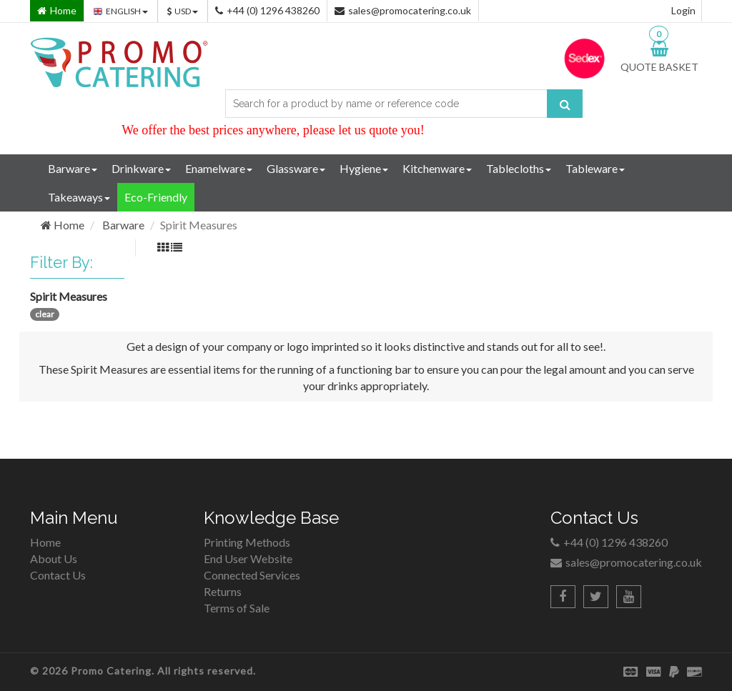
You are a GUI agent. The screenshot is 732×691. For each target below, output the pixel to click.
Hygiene (364, 168)
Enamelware (218, 168)
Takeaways (79, 197)
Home (62, 225)
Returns (223, 591)
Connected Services (252, 575)
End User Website (248, 558)
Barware (72, 168)
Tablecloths (518, 168)
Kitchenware (437, 168)
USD (182, 11)
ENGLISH (121, 11)
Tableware (595, 168)
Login (683, 10)
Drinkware (141, 168)
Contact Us (58, 575)
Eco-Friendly (155, 197)
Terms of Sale (236, 608)
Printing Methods (247, 542)
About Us (53, 558)
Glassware (296, 168)
